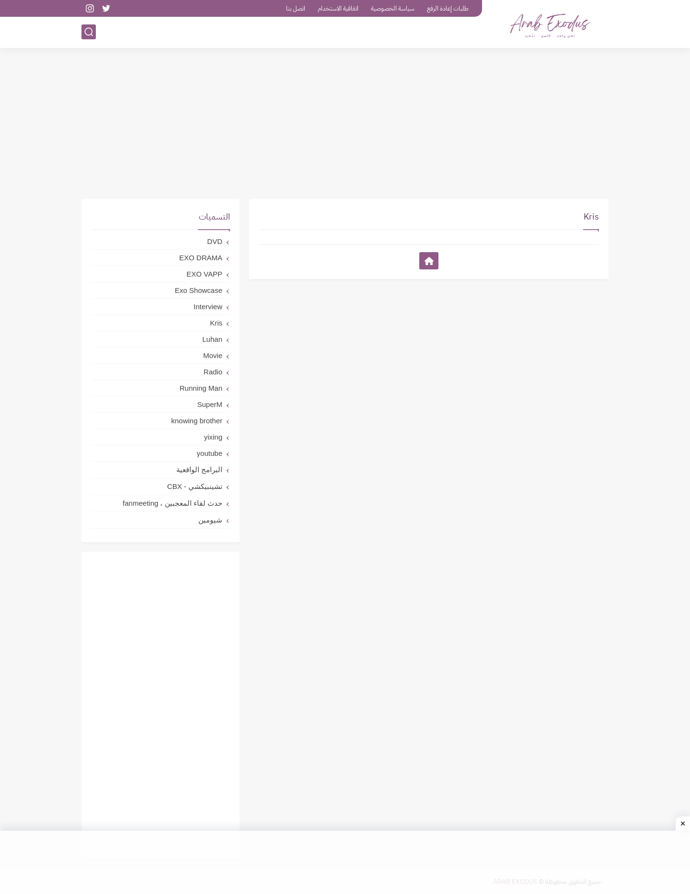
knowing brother (196, 421)
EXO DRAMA (200, 258)
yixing (213, 437)
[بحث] (88, 31)
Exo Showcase (198, 290)
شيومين (210, 520)
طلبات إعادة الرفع (448, 8)
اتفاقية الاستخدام (338, 8)
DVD (214, 241)
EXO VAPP (204, 274)
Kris (216, 323)
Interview (208, 306)
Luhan (212, 339)
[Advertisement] (345, 125)
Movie (212, 355)
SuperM (209, 404)
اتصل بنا (295, 8)
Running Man (201, 388)
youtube (209, 453)
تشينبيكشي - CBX (194, 486)
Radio (213, 372)
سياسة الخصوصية (392, 8)
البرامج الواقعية (199, 469)
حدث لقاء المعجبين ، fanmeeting (172, 503)
